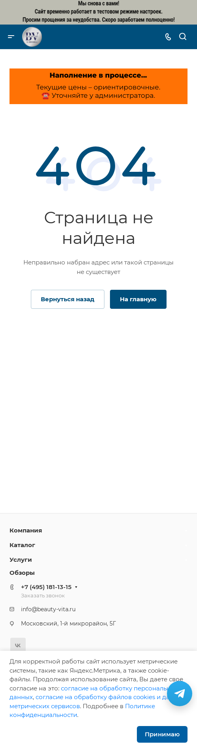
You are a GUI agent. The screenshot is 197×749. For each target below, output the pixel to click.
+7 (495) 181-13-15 (46, 587)
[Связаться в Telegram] (179, 693)
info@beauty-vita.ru (48, 609)
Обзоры (22, 572)
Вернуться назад (68, 299)
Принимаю (162, 734)
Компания (25, 530)
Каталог (22, 545)
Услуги (20, 559)
